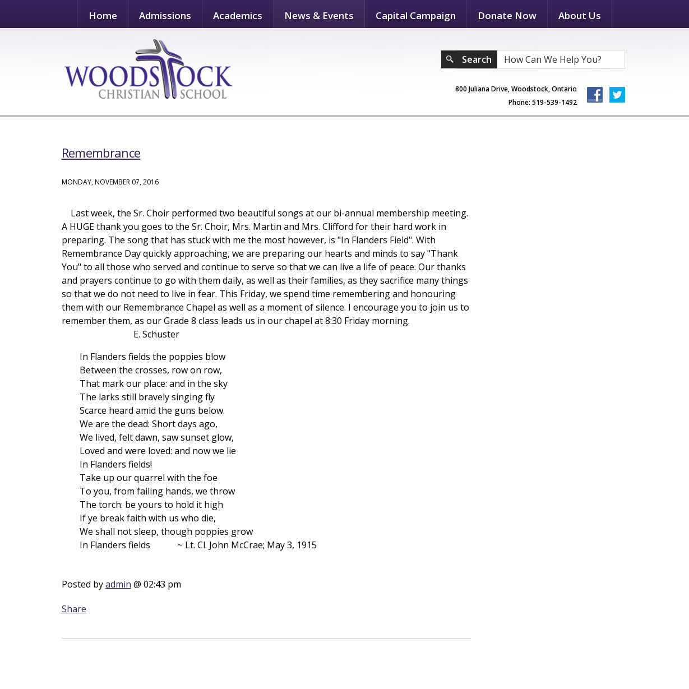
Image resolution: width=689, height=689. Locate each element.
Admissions (165, 15)
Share (74, 609)
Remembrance (101, 152)
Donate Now (507, 15)
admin (118, 584)
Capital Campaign (416, 15)
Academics (237, 15)
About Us (579, 15)
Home (103, 15)
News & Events (319, 15)
